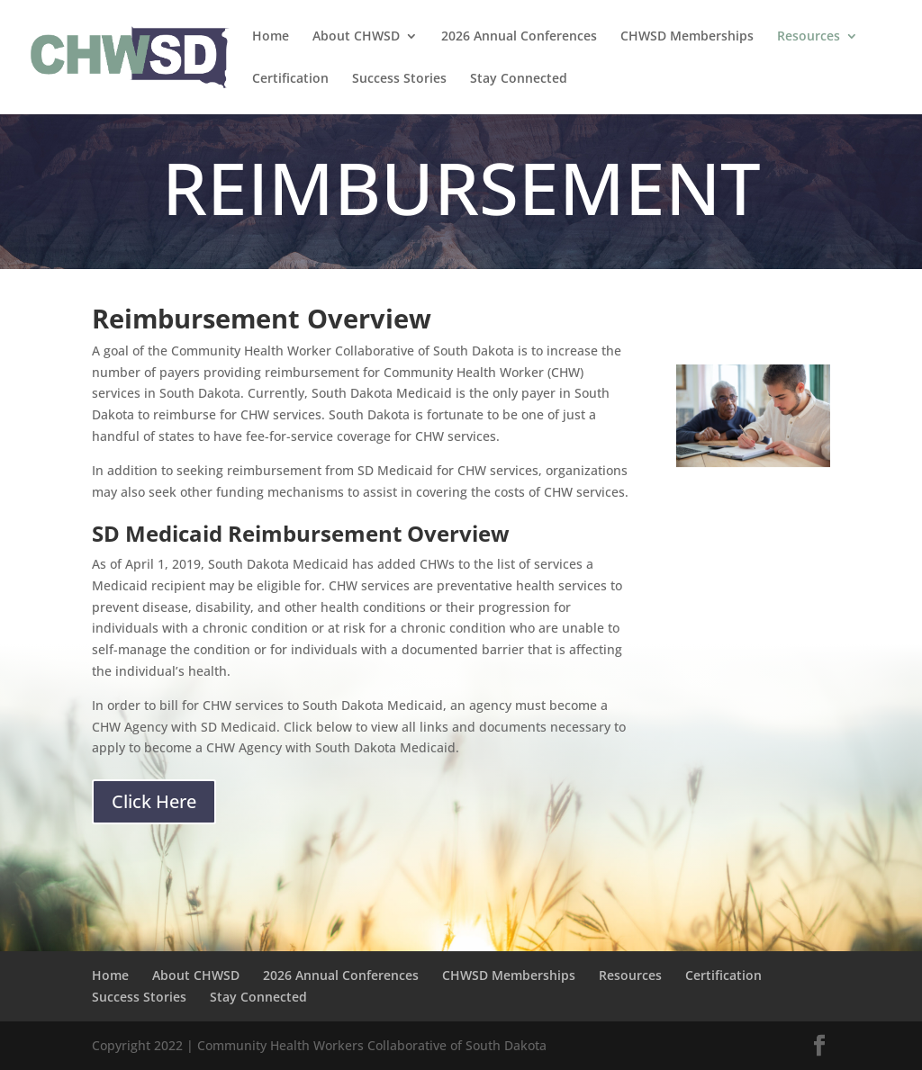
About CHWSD (356, 37)
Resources (808, 37)
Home (270, 37)
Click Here (154, 801)
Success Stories (399, 79)
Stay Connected (518, 79)
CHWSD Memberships (687, 37)
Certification (290, 79)
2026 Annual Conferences (519, 37)
